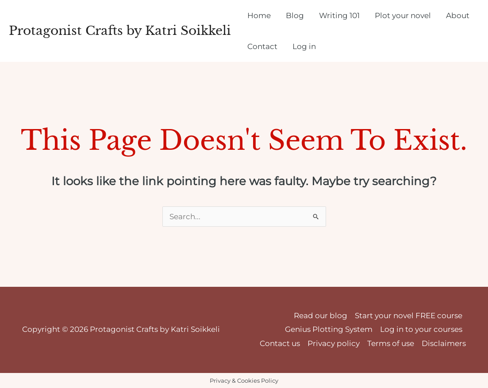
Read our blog (320, 315)
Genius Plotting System (329, 329)
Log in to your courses (421, 329)
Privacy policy (333, 343)
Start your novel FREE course (408, 315)
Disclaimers (444, 343)
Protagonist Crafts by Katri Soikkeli (120, 30)
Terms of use (390, 343)
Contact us (280, 343)
